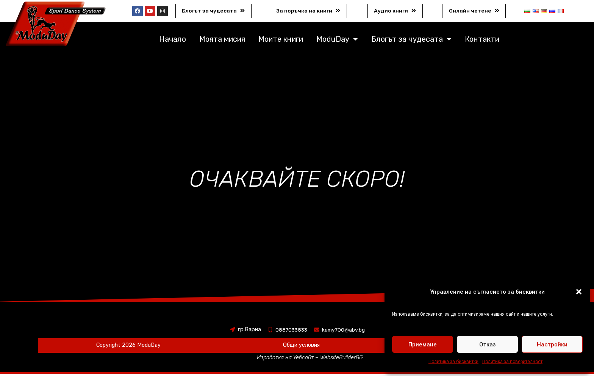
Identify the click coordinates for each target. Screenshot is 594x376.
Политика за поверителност (512, 361)
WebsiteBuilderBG (343, 359)
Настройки (552, 344)
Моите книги (280, 41)
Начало (172, 41)
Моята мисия (222, 41)
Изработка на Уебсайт (285, 359)
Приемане (422, 344)
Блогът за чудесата (411, 41)
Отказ (487, 344)
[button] (579, 292)
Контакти (482, 41)
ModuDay (337, 41)
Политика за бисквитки (453, 361)
